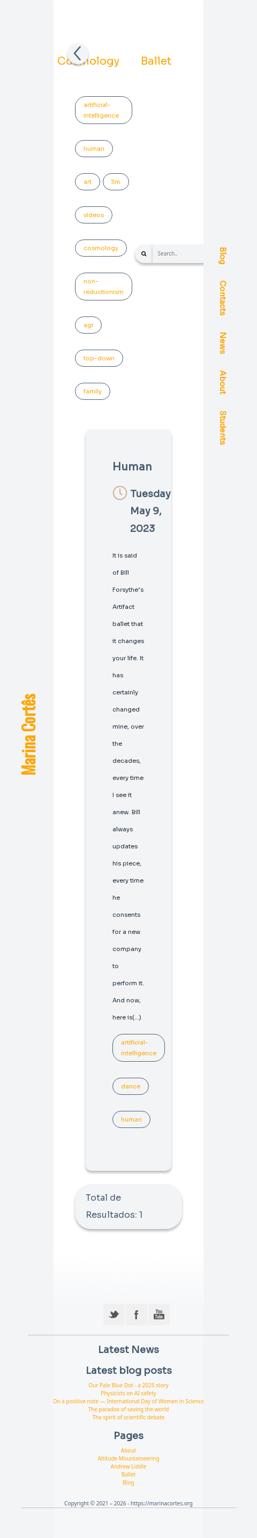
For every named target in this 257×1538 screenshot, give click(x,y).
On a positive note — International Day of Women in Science (129, 1401)
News (223, 343)
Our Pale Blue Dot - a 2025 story (128, 1385)
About (223, 382)
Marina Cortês (28, 735)
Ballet (156, 61)
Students (223, 428)
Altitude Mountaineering (128, 1458)
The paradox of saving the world (128, 1409)
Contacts (223, 298)
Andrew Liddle (129, 1466)
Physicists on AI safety (128, 1393)
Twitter (114, 1314)
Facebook (136, 1314)
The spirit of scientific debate (129, 1417)
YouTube (159, 1314)
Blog (223, 256)
